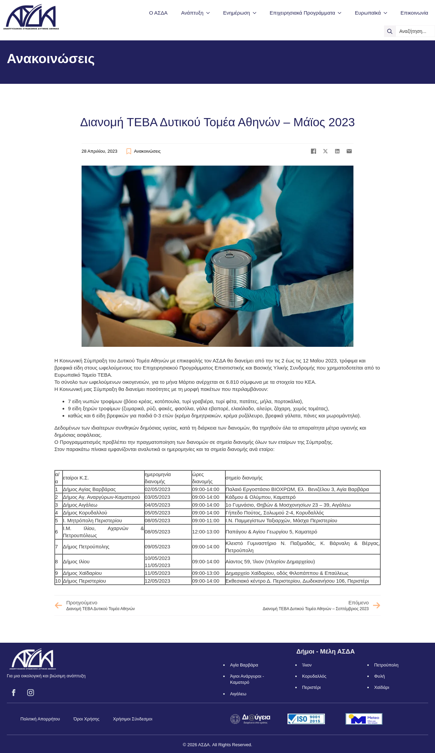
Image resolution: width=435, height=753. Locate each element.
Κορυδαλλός (314, 676)
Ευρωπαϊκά (368, 13)
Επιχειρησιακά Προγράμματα (302, 13)
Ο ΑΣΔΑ (158, 13)
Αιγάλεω (238, 693)
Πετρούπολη (386, 664)
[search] (390, 31)
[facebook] (13, 692)
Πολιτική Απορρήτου (40, 718)
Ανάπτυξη (192, 13)
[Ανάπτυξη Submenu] (210, 12)
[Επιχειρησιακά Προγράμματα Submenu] (341, 12)
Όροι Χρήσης (86, 718)
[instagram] (30, 692)
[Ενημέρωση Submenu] (256, 12)
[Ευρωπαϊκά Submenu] (387, 12)
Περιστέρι (311, 687)
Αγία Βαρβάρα (244, 664)
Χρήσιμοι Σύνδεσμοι (132, 718)
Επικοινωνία (414, 13)
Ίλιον (307, 664)
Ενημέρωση (236, 13)
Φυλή (379, 676)
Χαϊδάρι (381, 687)
